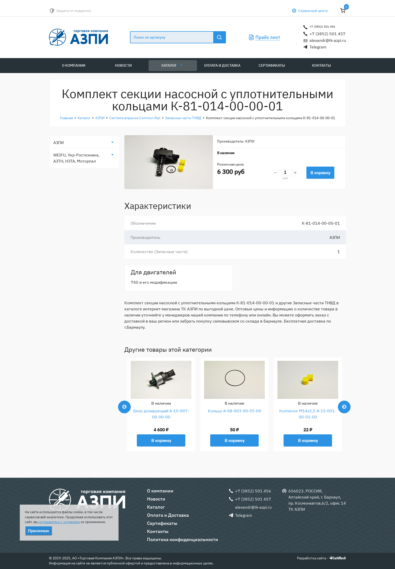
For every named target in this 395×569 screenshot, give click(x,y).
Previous (124, 407)
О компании (73, 65)
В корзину (320, 172)
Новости (123, 65)
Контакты (321, 65)
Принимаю (38, 530)
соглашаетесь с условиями (59, 522)
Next (344, 407)
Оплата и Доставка (222, 65)
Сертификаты (272, 65)
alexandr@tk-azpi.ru (327, 40)
